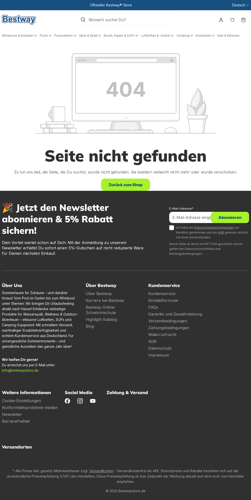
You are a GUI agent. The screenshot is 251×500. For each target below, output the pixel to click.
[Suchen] (83, 19)
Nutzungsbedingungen (185, 253)
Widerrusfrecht (162, 334)
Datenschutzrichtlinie (199, 249)
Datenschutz (160, 348)
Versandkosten (101, 471)
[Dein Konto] (221, 19)
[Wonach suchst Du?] (131, 19)
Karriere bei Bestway (105, 300)
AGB (221, 232)
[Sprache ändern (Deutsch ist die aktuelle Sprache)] (240, 5)
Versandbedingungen (167, 320)
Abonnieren (230, 217)
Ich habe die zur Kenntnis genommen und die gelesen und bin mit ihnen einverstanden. (212, 232)
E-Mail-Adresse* (181, 208)
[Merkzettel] (232, 19)
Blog (90, 326)
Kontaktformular (163, 300)
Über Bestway (99, 293)
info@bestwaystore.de (20, 370)
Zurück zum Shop (125, 184)
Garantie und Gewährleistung (175, 314)
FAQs (153, 307)
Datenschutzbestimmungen (214, 227)
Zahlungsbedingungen (168, 327)
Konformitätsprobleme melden (30, 407)
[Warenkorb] (243, 19)
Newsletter (12, 414)
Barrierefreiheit (16, 421)
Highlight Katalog (101, 319)
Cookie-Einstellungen (21, 400)
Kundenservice (162, 293)
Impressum (158, 355)
